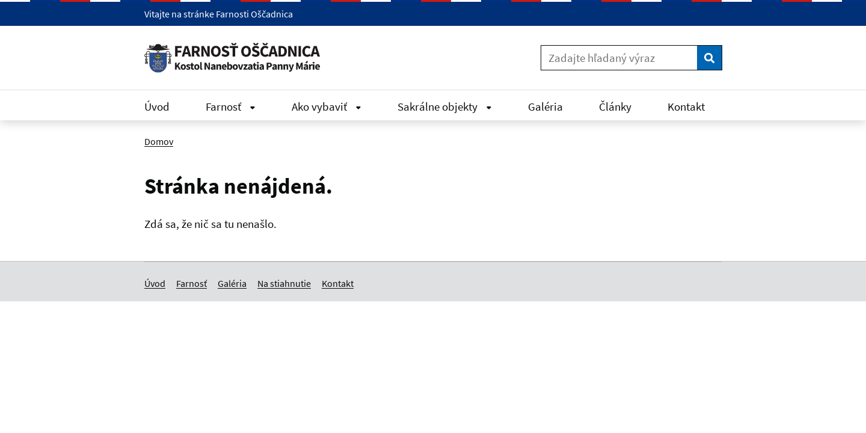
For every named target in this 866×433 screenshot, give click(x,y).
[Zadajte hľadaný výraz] (619, 58)
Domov (158, 141)
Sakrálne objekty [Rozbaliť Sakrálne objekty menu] (445, 106)
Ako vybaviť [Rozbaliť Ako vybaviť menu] (326, 106)
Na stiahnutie (284, 283)
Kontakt (686, 106)
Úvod (157, 106)
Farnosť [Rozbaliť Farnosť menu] (231, 106)
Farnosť (191, 283)
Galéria (545, 106)
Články (615, 106)
